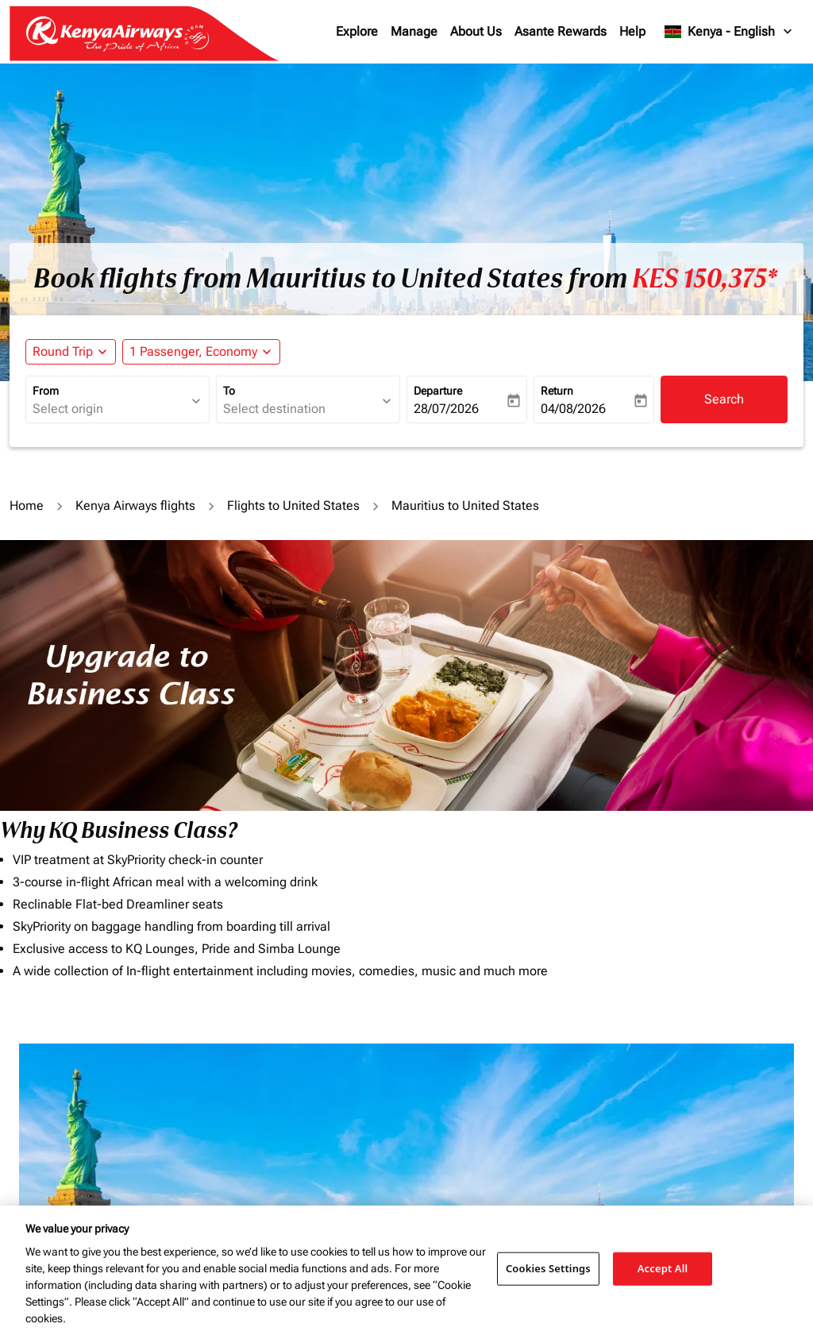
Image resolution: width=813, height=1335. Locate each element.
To (229, 390)
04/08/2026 (573, 408)
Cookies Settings (548, 1268)
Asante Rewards (560, 31)
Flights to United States (293, 505)
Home (27, 505)
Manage (414, 31)
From (46, 390)
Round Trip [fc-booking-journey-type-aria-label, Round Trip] (63, 351)
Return (557, 390)
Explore (357, 31)
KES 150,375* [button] (704, 278)
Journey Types (649, 1104)
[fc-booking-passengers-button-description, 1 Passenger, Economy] (193, 351)
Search (724, 399)
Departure (438, 390)
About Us (476, 31)
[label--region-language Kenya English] (729, 31)
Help (632, 31)
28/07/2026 (446, 408)
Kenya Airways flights (135, 505)
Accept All (663, 1268)
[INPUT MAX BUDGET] (518, 1139)
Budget (430, 1104)
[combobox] (110, 409)
